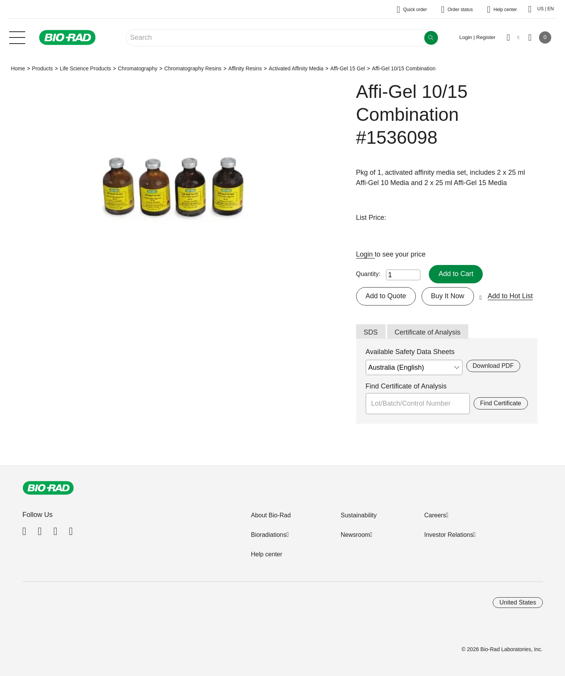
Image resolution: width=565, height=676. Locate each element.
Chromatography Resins (192, 68)
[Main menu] (17, 36)
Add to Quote (386, 296)
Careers (435, 515)
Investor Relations (448, 534)
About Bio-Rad (271, 515)
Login (365, 254)
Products (42, 68)
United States (517, 602)
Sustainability (358, 515)
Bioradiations (269, 534)
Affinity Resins (245, 68)
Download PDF (493, 365)
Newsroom (355, 534)
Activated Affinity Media (296, 68)
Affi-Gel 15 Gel (348, 68)
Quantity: (368, 274)
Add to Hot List (510, 296)
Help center (266, 554)
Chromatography (137, 68)
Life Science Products (85, 68)
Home (18, 68)
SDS (371, 332)
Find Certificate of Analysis (406, 386)
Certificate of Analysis (428, 332)
